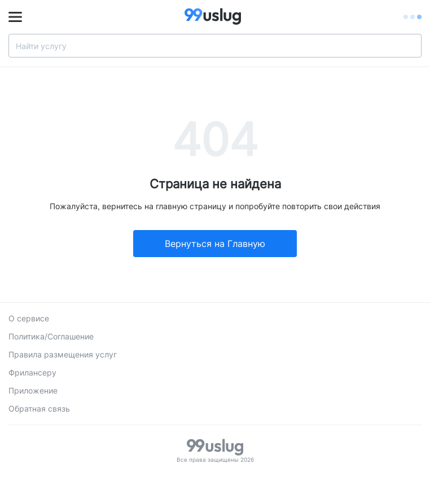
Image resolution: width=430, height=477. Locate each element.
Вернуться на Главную (215, 243)
